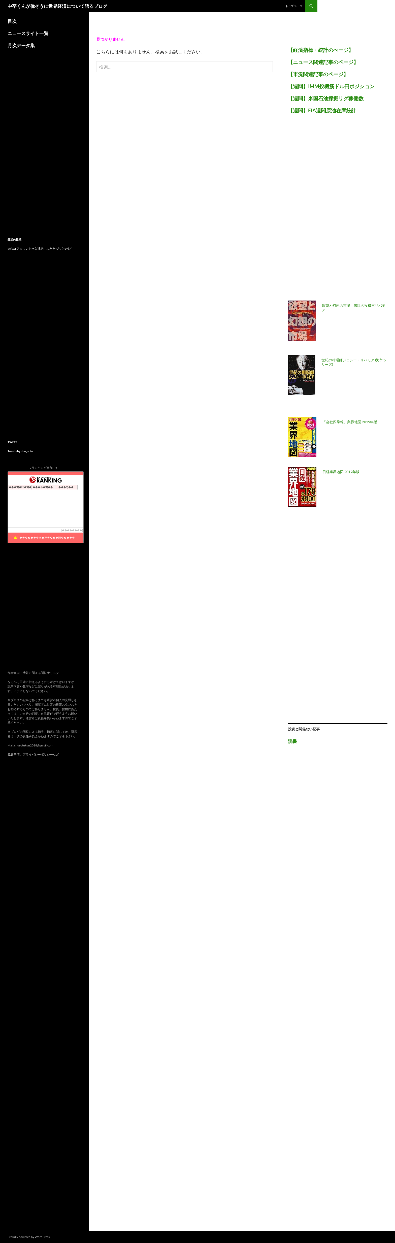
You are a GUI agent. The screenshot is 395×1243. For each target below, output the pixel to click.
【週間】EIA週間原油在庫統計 (322, 110)
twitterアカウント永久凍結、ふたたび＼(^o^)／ (40, 248)
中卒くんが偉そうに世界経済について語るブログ (57, 6)
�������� (72, 530)
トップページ (293, 6)
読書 (292, 741)
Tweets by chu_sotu (20, 451)
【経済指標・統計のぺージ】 (320, 50)
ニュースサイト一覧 (28, 33)
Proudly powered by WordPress (29, 1237)
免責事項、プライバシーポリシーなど (33, 754)
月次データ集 (21, 45)
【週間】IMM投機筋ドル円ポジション (331, 86)
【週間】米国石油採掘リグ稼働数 (326, 98)
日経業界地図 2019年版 (340, 472)
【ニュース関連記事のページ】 (323, 62)
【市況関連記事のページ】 (318, 74)
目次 (12, 21)
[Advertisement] (326, 210)
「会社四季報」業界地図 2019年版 (349, 422)
